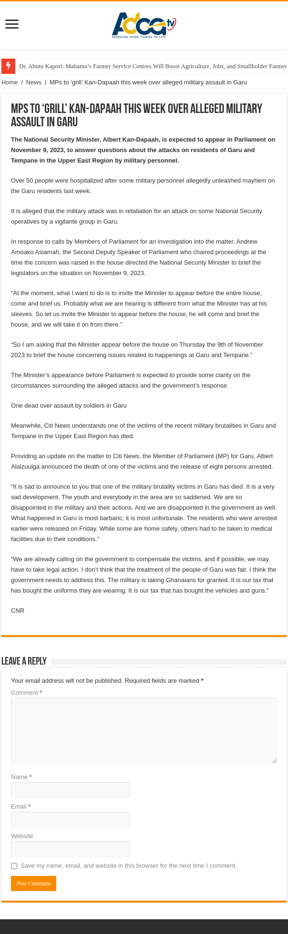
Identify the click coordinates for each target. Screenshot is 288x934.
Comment (26, 692)
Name (21, 776)
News (34, 82)
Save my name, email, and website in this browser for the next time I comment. (129, 865)
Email (21, 806)
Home (9, 82)
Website (22, 836)
